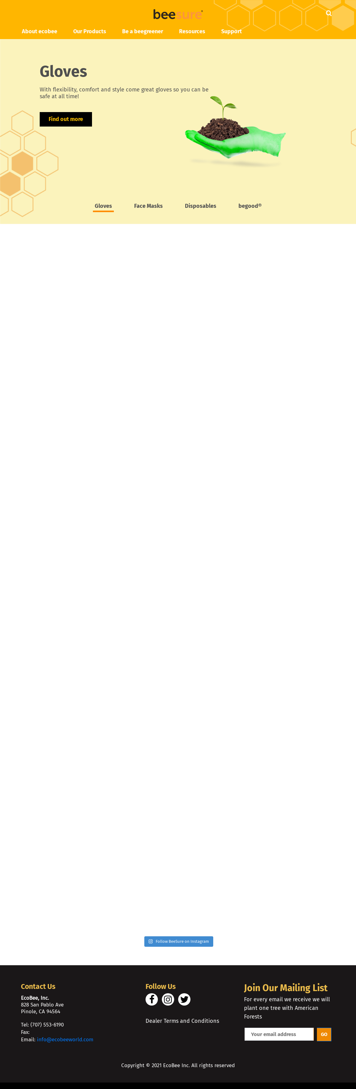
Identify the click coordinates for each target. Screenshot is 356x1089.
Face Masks (148, 206)
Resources (192, 31)
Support (231, 31)
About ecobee (39, 31)
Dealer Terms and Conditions (182, 1024)
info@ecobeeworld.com (65, 1043)
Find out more (66, 119)
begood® (250, 206)
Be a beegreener (142, 31)
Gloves (103, 206)
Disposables (200, 206)
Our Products (89, 31)
